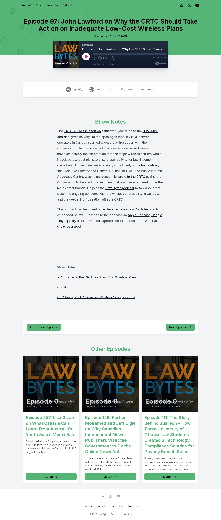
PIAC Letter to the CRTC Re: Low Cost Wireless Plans (97, 277)
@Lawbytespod (69, 226)
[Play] (86, 56)
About (38, 5)
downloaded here (100, 209)
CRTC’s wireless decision (82, 131)
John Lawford (147, 165)
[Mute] (94, 58)
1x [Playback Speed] (106, 58)
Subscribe (53, 5)
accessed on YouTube (131, 209)
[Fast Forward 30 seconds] (113, 58)
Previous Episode (43, 327)
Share (112, 63)
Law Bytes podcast (119, 188)
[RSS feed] (181, 5)
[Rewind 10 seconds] (100, 58)
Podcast (26, 5)
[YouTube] (197, 5)
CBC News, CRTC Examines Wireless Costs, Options (96, 297)
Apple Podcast (139, 215)
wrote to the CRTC (131, 176)
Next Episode (180, 327)
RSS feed (93, 221)
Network (68, 5)
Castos (128, 514)
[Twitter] (189, 5)
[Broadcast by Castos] (160, 63)
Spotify (70, 221)
